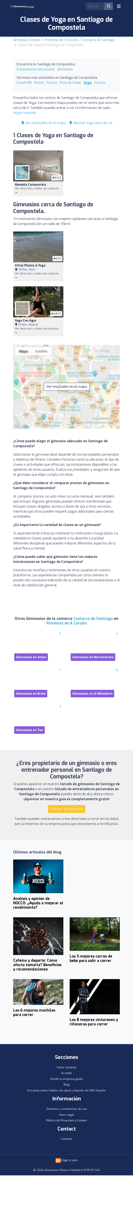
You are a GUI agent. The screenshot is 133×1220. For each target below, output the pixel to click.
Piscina (52, 82)
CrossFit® (24, 82)
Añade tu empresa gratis (66, 1079)
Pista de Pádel (70, 82)
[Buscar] (109, 6)
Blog (66, 1084)
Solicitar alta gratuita (67, 809)
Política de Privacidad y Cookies (66, 1120)
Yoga (87, 82)
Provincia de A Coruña (61, 40)
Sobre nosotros (66, 1067)
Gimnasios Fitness (26, 40)
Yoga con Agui (25, 321)
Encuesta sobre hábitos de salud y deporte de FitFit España (66, 1090)
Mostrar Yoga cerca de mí (90, 123)
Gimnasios (65, 69)
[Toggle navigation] (119, 6)
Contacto (66, 1139)
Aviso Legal (66, 1115)
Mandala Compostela (30, 185)
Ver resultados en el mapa (43, 123)
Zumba (99, 82)
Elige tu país (67, 1160)
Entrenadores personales (36, 69)
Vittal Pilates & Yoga (30, 266)
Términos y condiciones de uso (66, 1109)
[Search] (95, 6)
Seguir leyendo (24, 113)
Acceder (66, 1073)
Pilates (39, 82)
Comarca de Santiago (98, 40)
